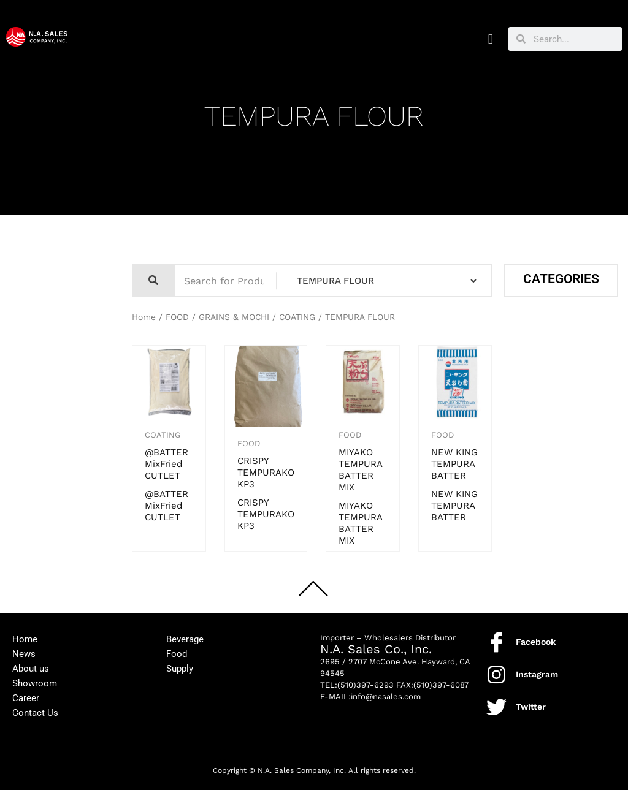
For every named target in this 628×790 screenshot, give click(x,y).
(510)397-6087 (441, 684)
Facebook (536, 642)
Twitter (531, 707)
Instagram (537, 674)
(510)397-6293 (365, 684)
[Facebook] (496, 642)
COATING (297, 317)
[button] (490, 39)
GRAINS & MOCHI (234, 317)
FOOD (177, 317)
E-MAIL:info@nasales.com (370, 696)
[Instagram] (496, 674)
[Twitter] (496, 707)
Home (144, 317)
